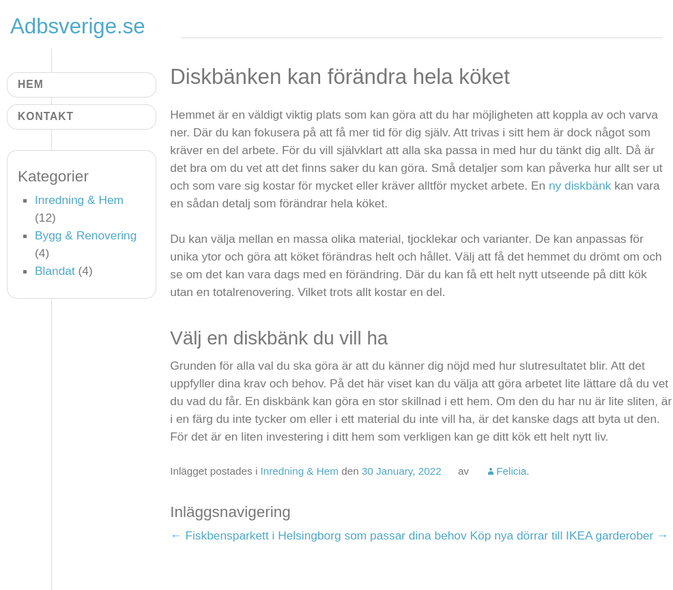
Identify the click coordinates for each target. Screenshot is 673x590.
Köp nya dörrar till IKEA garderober (569, 535)
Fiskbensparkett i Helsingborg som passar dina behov (318, 535)
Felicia (511, 471)
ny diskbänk (580, 185)
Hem (31, 84)
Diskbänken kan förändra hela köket (340, 77)
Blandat (55, 271)
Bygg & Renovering (86, 235)
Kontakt (46, 116)
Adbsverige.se (77, 26)
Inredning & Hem (300, 471)
